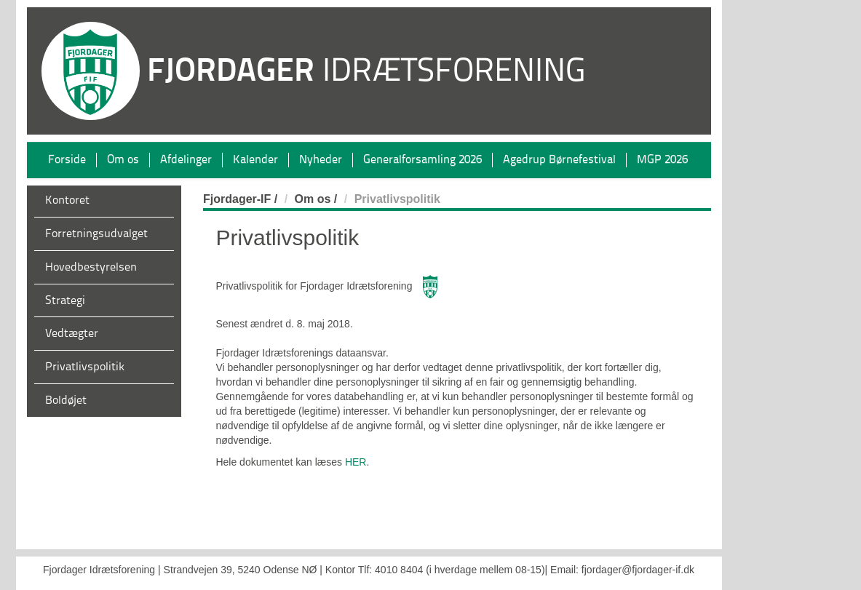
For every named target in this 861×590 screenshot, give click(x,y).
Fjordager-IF (237, 199)
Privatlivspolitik (84, 367)
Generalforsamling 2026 (422, 160)
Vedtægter (71, 334)
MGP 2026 (662, 160)
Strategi (65, 301)
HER (356, 462)
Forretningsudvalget (96, 234)
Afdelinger (186, 160)
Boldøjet (66, 401)
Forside (67, 160)
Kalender (255, 160)
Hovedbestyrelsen (91, 268)
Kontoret (67, 201)
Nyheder (320, 160)
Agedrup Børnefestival (559, 160)
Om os (123, 160)
